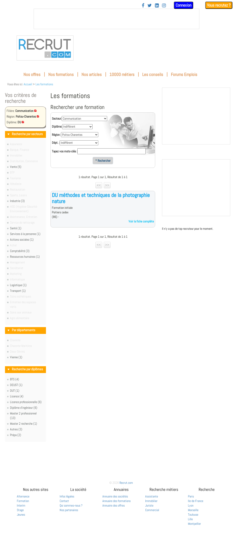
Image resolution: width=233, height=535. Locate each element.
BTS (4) (14, 379)
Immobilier (151, 501)
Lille (190, 519)
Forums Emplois (184, 74)
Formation (23, 501)
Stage (20, 510)
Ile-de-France (195, 501)
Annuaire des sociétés (115, 496)
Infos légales (67, 496)
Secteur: (57, 118)
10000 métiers (121, 74)
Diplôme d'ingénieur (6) (23, 408)
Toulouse (193, 514)
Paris (191, 496)
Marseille (193, 510)
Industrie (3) (17, 201)
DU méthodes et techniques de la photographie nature (101, 198)
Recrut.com (126, 483)
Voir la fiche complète (141, 221)
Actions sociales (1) (22, 239)
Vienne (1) (16, 357)
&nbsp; (116, 19)
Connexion (183, 5)
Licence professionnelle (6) (26, 402)
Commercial (152, 510)
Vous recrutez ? (218, 5)
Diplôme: (57, 126)
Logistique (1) (18, 285)
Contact (64, 501)
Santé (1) (15, 228)
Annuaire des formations (116, 501)
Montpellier (194, 524)
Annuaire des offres (113, 505)
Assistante (151, 496)
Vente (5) (15, 167)
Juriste (149, 505)
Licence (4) (16, 396)
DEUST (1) (16, 385)
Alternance (23, 496)
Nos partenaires (69, 510)
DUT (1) (14, 391)
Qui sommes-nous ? (71, 505)
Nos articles (91, 74)
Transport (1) (18, 291)
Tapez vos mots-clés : (64, 151)
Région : (56, 135)
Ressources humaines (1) (25, 257)
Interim (21, 505)
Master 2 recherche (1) (23, 423)
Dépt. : (56, 143)
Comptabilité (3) (20, 251)
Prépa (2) (15, 435)
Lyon (190, 505)
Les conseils (152, 74)
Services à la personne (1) (25, 234)
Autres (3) (16, 429)
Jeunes (21, 514)
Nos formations (61, 74)
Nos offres (32, 74)
